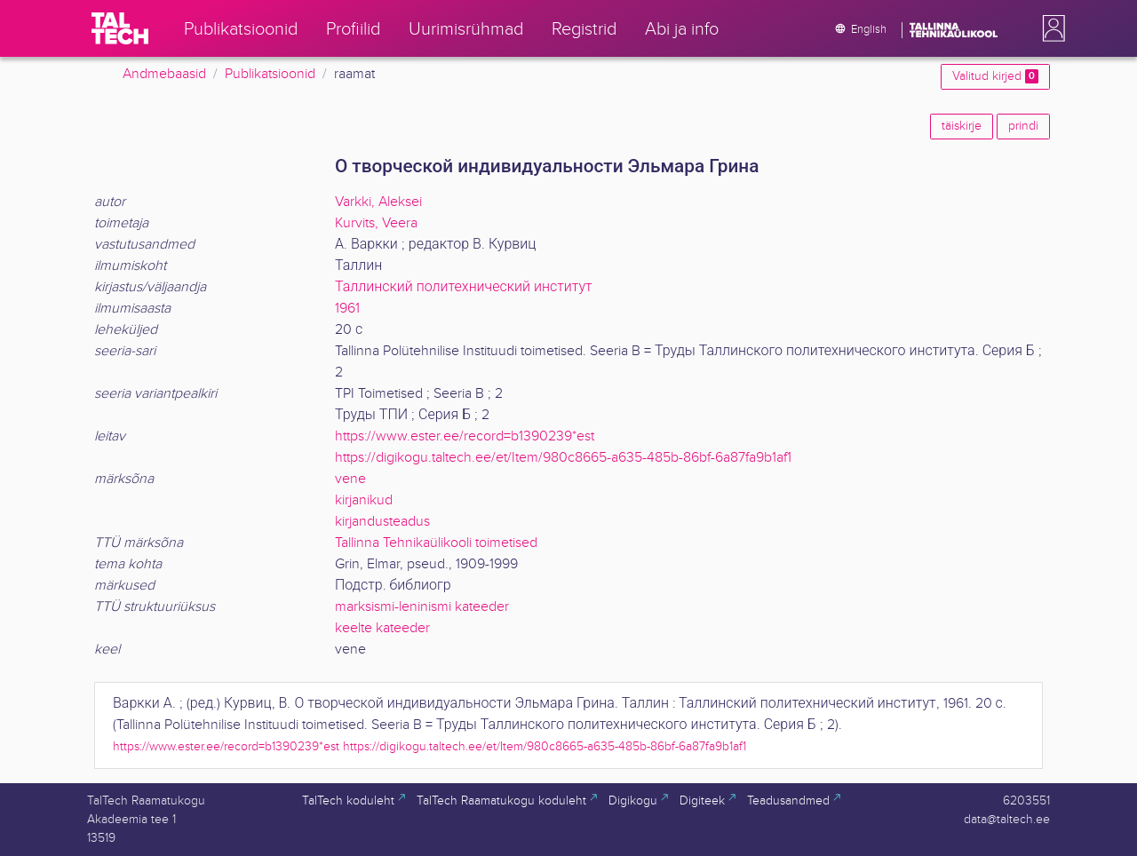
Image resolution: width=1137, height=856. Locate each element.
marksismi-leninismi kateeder (422, 606)
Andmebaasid (164, 74)
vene (350, 479)
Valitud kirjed (995, 76)
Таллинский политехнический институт (463, 287)
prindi (1023, 126)
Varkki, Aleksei (378, 202)
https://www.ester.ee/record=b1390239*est (464, 436)
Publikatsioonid (270, 74)
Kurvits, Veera (376, 223)
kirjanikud (364, 500)
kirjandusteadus (382, 521)
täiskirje (962, 126)
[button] (1050, 28)
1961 (347, 308)
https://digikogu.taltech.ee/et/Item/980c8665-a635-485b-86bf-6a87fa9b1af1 (563, 457)
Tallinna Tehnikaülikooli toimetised (436, 543)
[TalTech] (119, 28)
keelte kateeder (382, 628)
